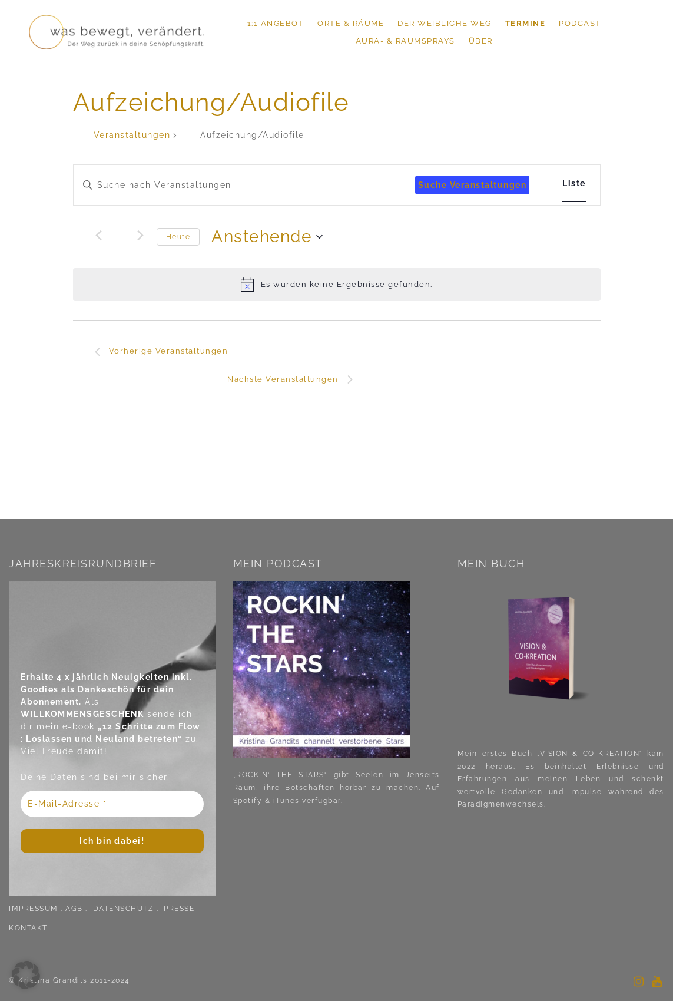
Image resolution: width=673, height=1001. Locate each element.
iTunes (286, 801)
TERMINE (525, 23)
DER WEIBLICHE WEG (444, 23)
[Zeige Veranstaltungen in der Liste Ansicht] (574, 183)
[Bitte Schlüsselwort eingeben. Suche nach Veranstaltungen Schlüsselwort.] (244, 185)
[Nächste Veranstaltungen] (141, 235)
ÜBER (481, 41)
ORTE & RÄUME (350, 23)
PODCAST (580, 23)
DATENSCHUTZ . (127, 908)
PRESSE (179, 908)
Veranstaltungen (132, 135)
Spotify (248, 801)
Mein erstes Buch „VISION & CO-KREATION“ (550, 753)
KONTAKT (28, 928)
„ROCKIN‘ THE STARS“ (280, 775)
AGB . (77, 908)
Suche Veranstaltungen (472, 185)
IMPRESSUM (33, 908)
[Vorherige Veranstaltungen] (99, 235)
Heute (178, 237)
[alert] (337, 284)
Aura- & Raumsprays (405, 41)
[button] (26, 975)
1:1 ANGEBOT (275, 23)
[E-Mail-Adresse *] (112, 804)
